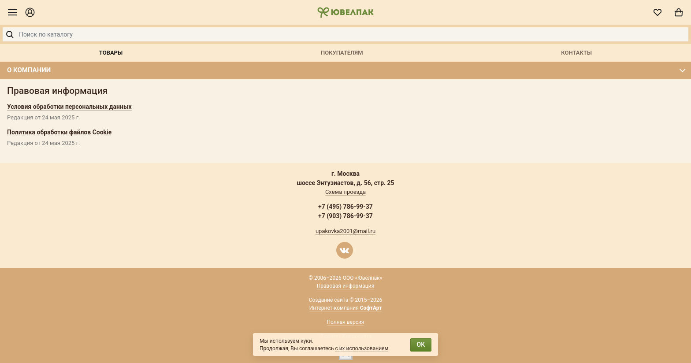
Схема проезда (345, 192)
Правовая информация (346, 286)
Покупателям (342, 52)
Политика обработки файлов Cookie (59, 132)
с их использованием (361, 348)
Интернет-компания (345, 308)
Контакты (576, 52)
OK (421, 344)
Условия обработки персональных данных (69, 106)
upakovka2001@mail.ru (345, 231)
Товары (111, 52)
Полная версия (345, 322)
